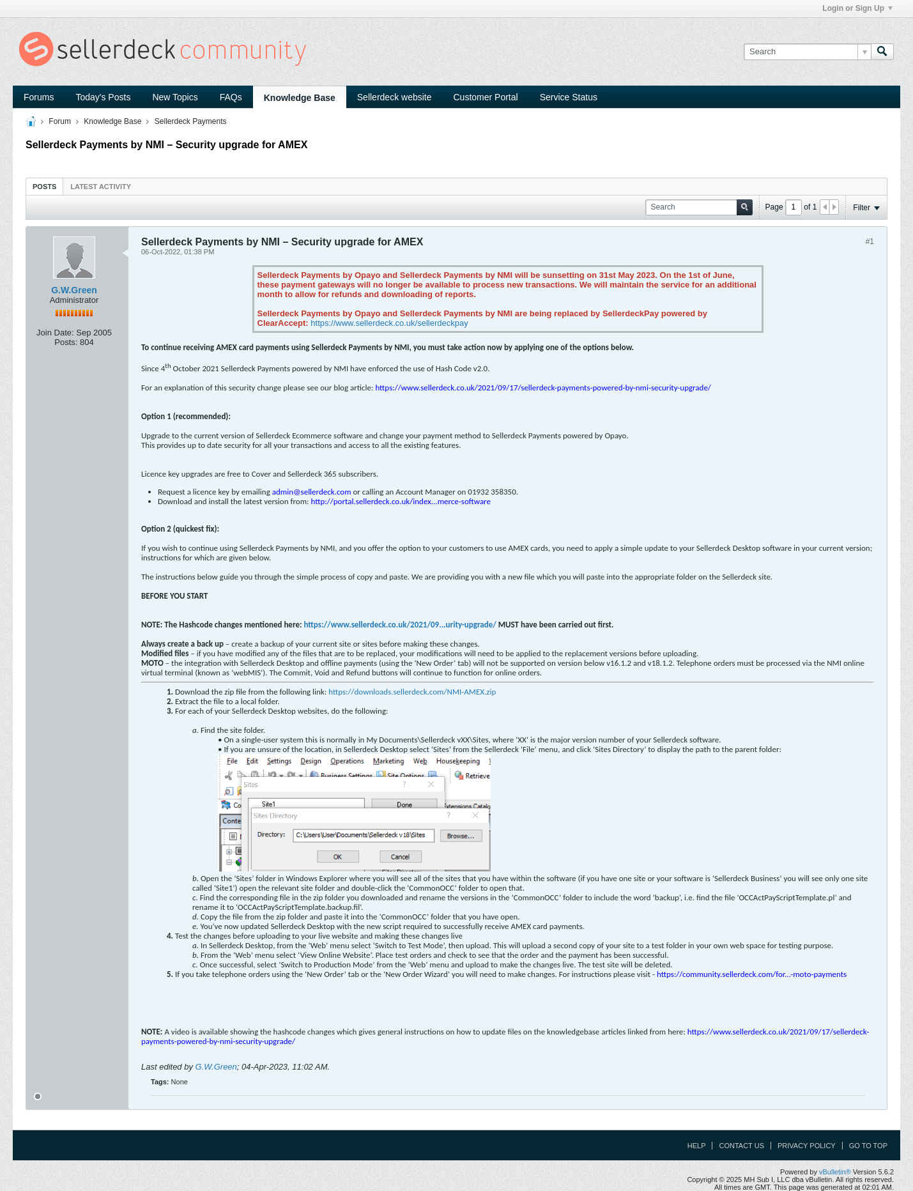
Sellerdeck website (394, 97)
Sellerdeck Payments (191, 121)
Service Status (568, 97)
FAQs (231, 97)
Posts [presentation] (44, 186)
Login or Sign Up (857, 8)
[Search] (807, 51)
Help (696, 1145)
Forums (39, 97)
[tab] (44, 186)
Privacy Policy (807, 1145)
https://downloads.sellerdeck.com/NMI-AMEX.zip (412, 691)
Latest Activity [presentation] (100, 186)
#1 (870, 241)
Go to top (868, 1145)
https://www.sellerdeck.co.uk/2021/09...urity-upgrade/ (399, 624)
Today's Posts (102, 97)
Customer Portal (486, 97)
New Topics (174, 97)
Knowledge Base (299, 98)
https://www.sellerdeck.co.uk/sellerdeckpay (389, 323)
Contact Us (741, 1145)
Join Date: (55, 332)
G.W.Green (74, 290)
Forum (60, 121)
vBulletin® (835, 1172)
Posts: (65, 342)
